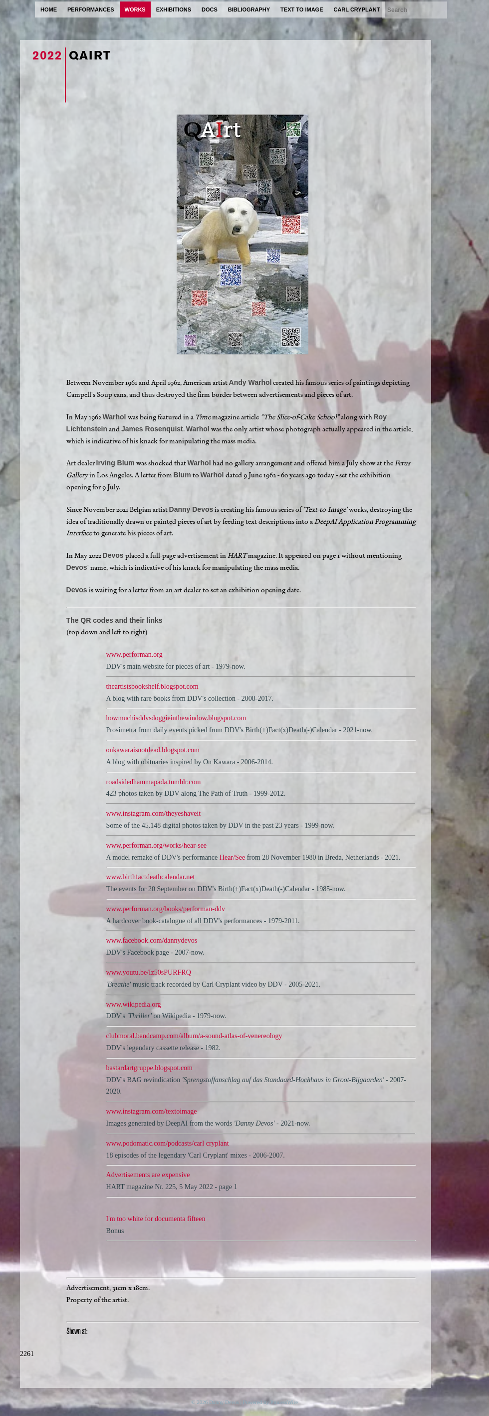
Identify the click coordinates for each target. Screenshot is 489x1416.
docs (210, 9)
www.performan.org (134, 654)
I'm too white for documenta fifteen (156, 1219)
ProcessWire (284, 1402)
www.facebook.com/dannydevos (152, 940)
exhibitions (173, 9)
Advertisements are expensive (148, 1175)
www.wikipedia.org (133, 1004)
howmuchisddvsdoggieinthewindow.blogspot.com (176, 718)
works (135, 9)
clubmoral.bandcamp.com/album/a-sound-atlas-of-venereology (194, 1036)
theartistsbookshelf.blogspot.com (152, 686)
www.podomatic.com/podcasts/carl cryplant (167, 1143)
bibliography (249, 9)
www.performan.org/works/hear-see (156, 845)
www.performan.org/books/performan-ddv (165, 909)
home (48, 9)
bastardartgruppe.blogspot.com (149, 1068)
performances (90, 9)
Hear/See (232, 857)
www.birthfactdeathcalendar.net (150, 877)
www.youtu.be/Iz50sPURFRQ (148, 972)
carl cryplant (356, 9)
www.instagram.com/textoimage (151, 1111)
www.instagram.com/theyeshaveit (153, 813)
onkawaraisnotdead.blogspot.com (153, 750)
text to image (301, 9)
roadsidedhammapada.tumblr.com (153, 782)
